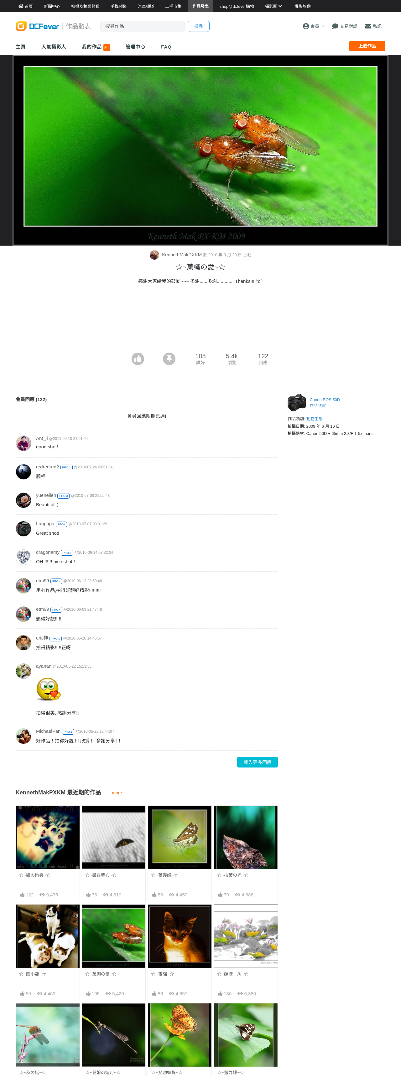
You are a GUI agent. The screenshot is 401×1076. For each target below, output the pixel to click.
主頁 (21, 46)
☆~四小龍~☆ (32, 974)
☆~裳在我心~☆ (101, 875)
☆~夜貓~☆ (162, 974)
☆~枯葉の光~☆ (232, 875)
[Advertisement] (200, 335)
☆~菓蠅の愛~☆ (101, 974)
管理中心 (136, 46)
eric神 (42, 637)
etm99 (42, 580)
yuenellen (46, 495)
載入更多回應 (257, 762)
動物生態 (314, 418)
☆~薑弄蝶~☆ (164, 875)
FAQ (166, 46)
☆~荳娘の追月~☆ (103, 1072)
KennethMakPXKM (176, 254)
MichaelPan (48, 731)
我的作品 (96, 47)
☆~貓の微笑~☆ (34, 875)
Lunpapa (45, 523)
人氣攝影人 (53, 46)
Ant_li (42, 438)
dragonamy (48, 552)
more (117, 792)
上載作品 (367, 45)
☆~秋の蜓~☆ (32, 1072)
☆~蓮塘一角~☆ (232, 974)
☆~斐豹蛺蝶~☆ (166, 1014)
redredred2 (47, 466)
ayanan (43, 666)
